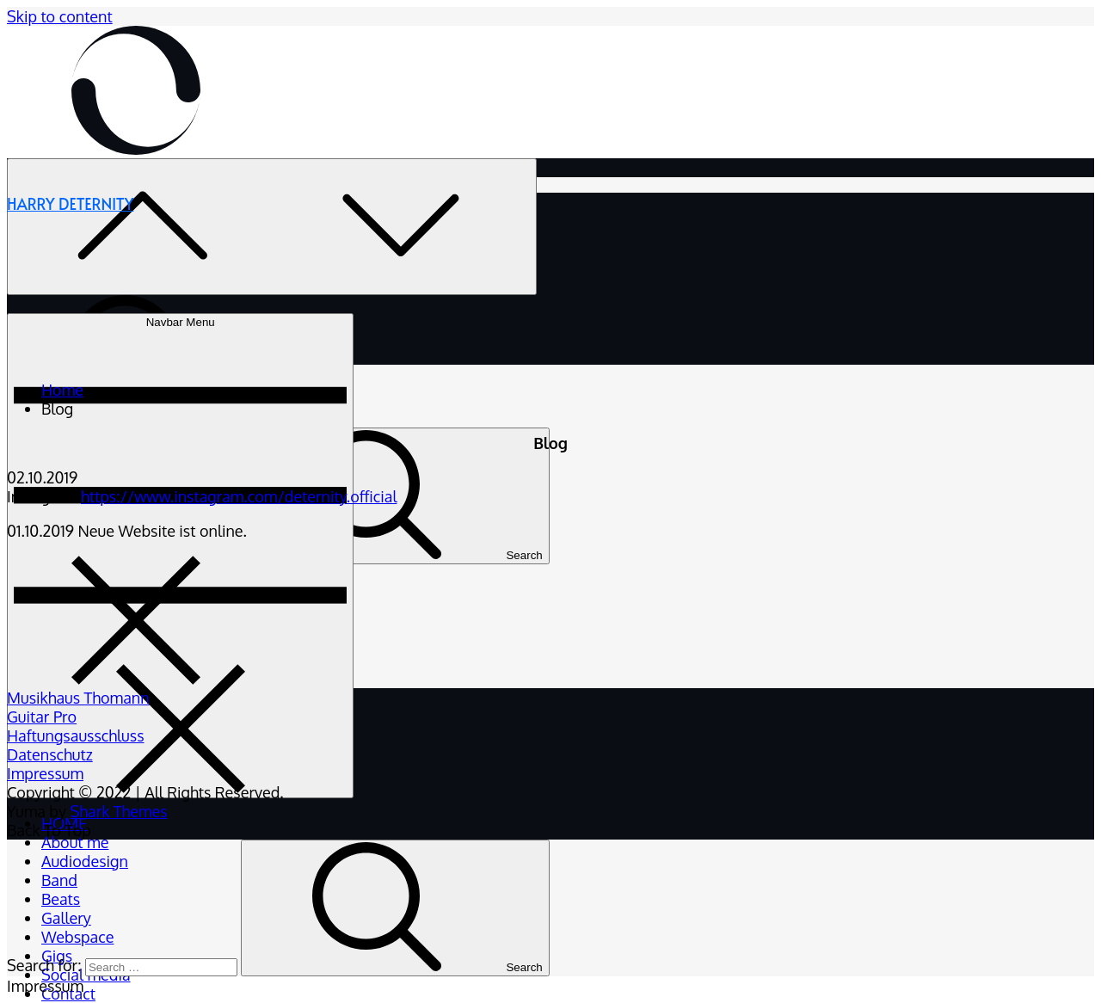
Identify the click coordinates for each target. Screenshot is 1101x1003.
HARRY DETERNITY (70, 203)
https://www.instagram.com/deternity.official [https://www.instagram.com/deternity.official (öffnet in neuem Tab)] (239, 496)
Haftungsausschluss (76, 735)
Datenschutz (50, 754)
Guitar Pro (42, 716)
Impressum (45, 773)
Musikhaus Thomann (78, 697)
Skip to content (60, 16)
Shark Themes (118, 811)
